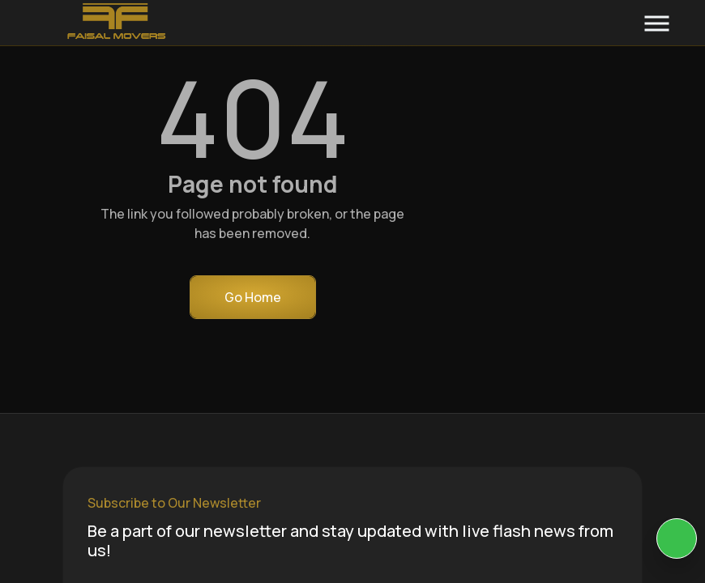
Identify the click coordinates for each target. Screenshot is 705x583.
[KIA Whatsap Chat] (676, 538)
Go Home (252, 297)
